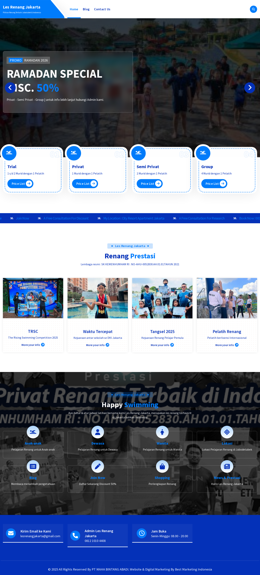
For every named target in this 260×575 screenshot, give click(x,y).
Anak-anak (33, 474)
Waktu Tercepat (97, 367)
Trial (11, 189)
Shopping (162, 509)
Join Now (97, 509)
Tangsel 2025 (162, 367)
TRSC (33, 367)
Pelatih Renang (227, 367)
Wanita (162, 474)
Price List (22, 206)
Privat (78, 189)
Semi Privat (148, 189)
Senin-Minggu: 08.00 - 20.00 (169, 547)
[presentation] (10, 87)
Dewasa (97, 474)
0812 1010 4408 (95, 552)
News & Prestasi (227, 509)
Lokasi (227, 474)
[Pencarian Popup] (253, 9)
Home (74, 9)
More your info (33, 381)
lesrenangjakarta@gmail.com (40, 547)
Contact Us (102, 9)
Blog (86, 9)
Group (207, 189)
